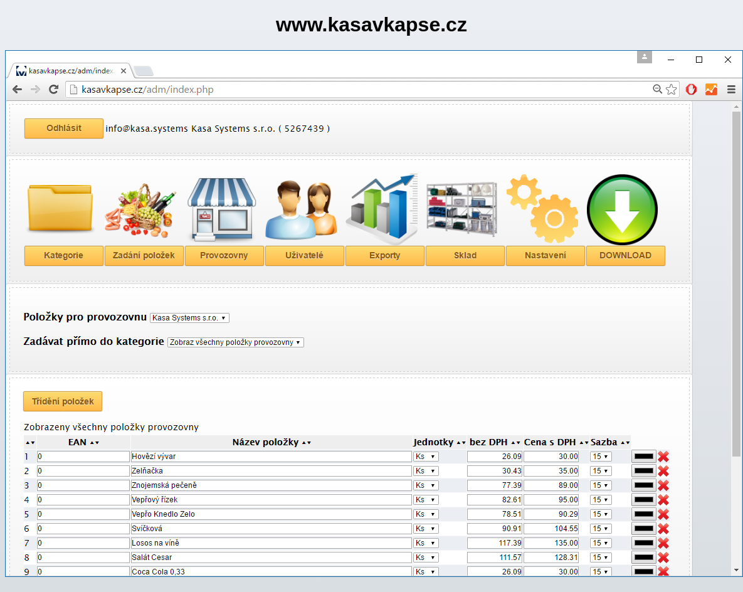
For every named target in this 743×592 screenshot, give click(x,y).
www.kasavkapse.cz (371, 24)
